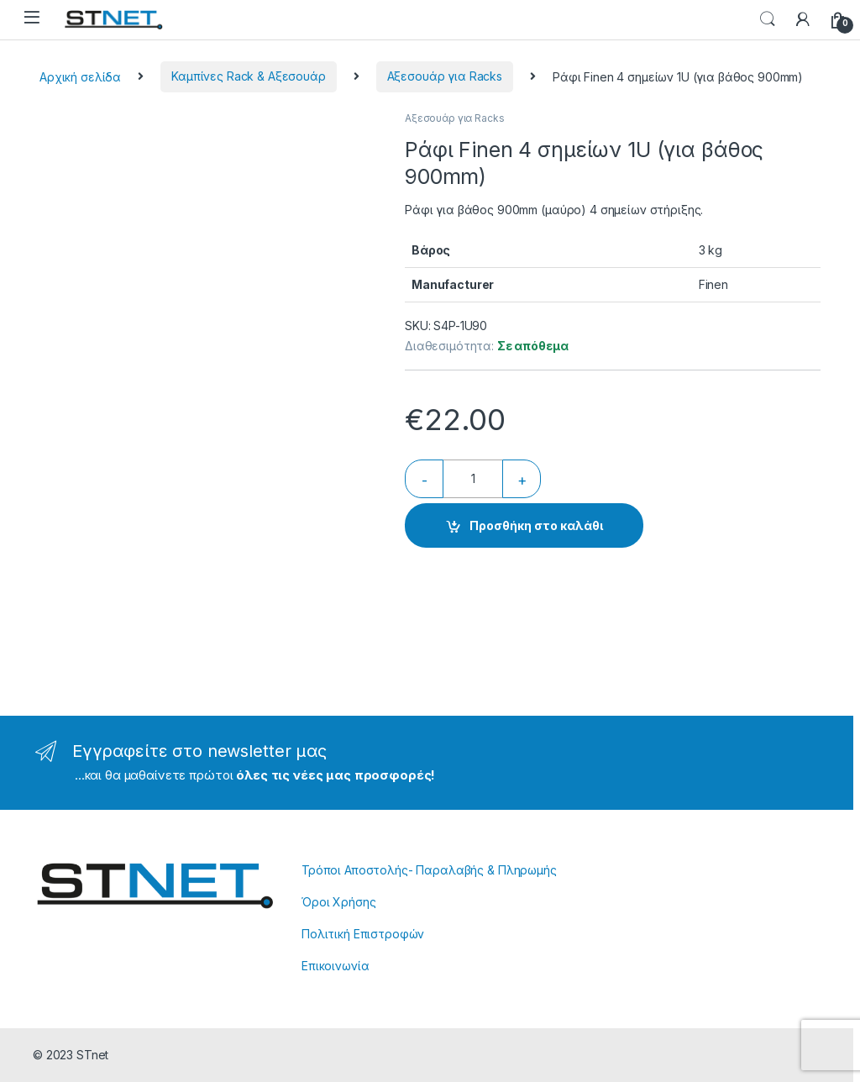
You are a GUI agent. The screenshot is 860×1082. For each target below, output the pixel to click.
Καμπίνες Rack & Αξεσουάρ (248, 76)
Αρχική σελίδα (80, 76)
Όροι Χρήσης (338, 902)
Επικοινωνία (335, 966)
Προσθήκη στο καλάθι (536, 525)
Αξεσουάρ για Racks (444, 76)
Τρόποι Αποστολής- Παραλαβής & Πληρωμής (429, 870)
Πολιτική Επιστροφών (363, 934)
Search (767, 19)
